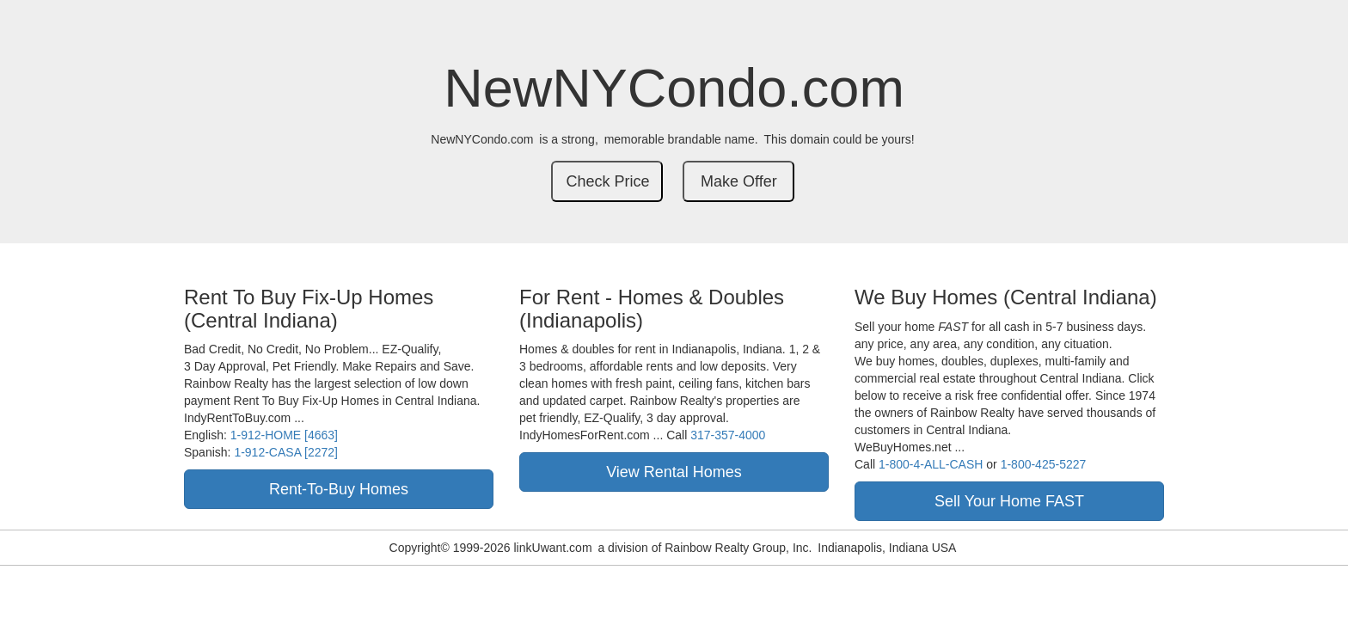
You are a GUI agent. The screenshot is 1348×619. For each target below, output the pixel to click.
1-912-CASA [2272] (286, 452)
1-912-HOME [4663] (284, 435)
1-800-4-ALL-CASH (931, 464)
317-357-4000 (727, 435)
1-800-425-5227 (1044, 464)
